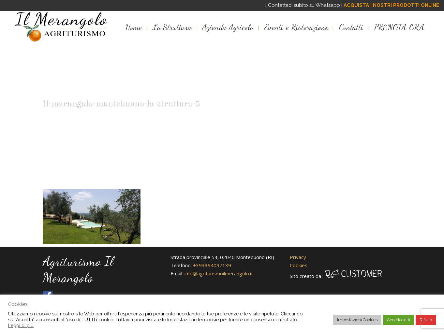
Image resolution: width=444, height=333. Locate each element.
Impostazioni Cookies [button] (357, 319)
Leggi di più (21, 325)
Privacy (298, 257)
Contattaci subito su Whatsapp (302, 5)
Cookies (298, 265)
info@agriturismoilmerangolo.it (219, 273)
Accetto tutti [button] (398, 319)
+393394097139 (212, 265)
